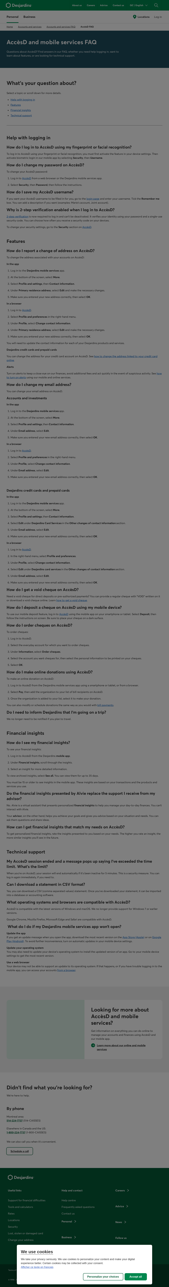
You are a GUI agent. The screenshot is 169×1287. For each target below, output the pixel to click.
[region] (84, 1264)
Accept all (135, 1276)
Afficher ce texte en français (37, 1267)
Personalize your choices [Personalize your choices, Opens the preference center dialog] (103, 1276)
